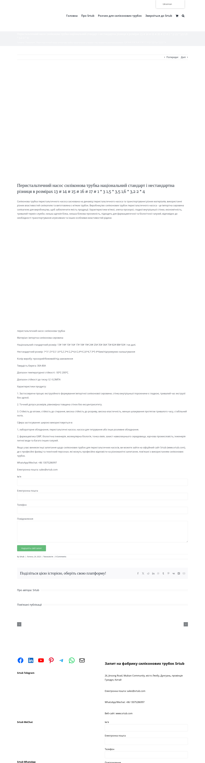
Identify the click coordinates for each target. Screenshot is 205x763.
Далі (183, 57)
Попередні (172, 57)
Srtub (22, 556)
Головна (20, 42)
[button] (183, 15)
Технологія (30, 42)
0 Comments (60, 556)
